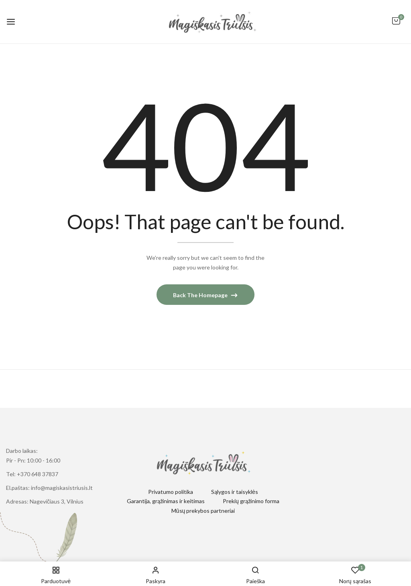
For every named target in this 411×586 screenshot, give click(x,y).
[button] (396, 24)
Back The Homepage (201, 295)
